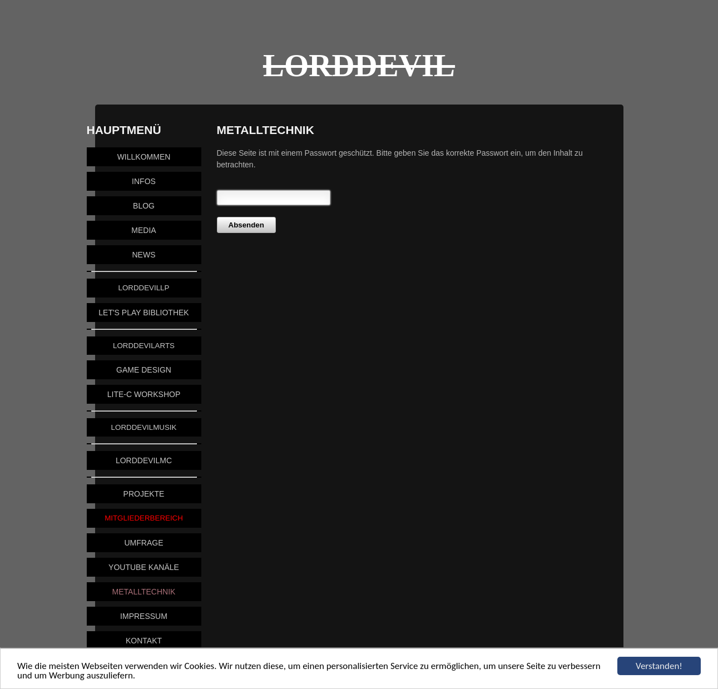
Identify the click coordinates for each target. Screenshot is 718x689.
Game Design (143, 369)
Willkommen (144, 156)
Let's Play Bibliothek (143, 312)
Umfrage (144, 542)
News (144, 254)
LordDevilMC (144, 460)
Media (143, 230)
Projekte (144, 493)
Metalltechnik (144, 591)
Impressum (143, 616)
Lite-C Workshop (143, 394)
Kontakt (144, 640)
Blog (144, 205)
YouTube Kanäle (143, 567)
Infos (144, 181)
